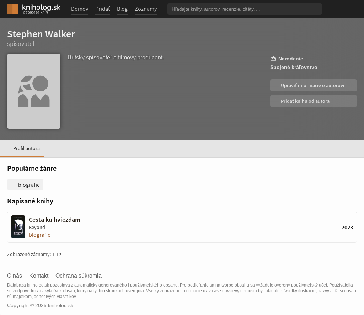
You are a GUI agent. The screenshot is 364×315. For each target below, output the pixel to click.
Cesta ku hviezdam (54, 220)
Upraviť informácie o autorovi (312, 85)
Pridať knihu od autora (305, 101)
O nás (14, 276)
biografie (39, 234)
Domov (79, 8)
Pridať (102, 8)
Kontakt (38, 276)
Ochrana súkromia (78, 276)
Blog (122, 8)
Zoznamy (146, 8)
